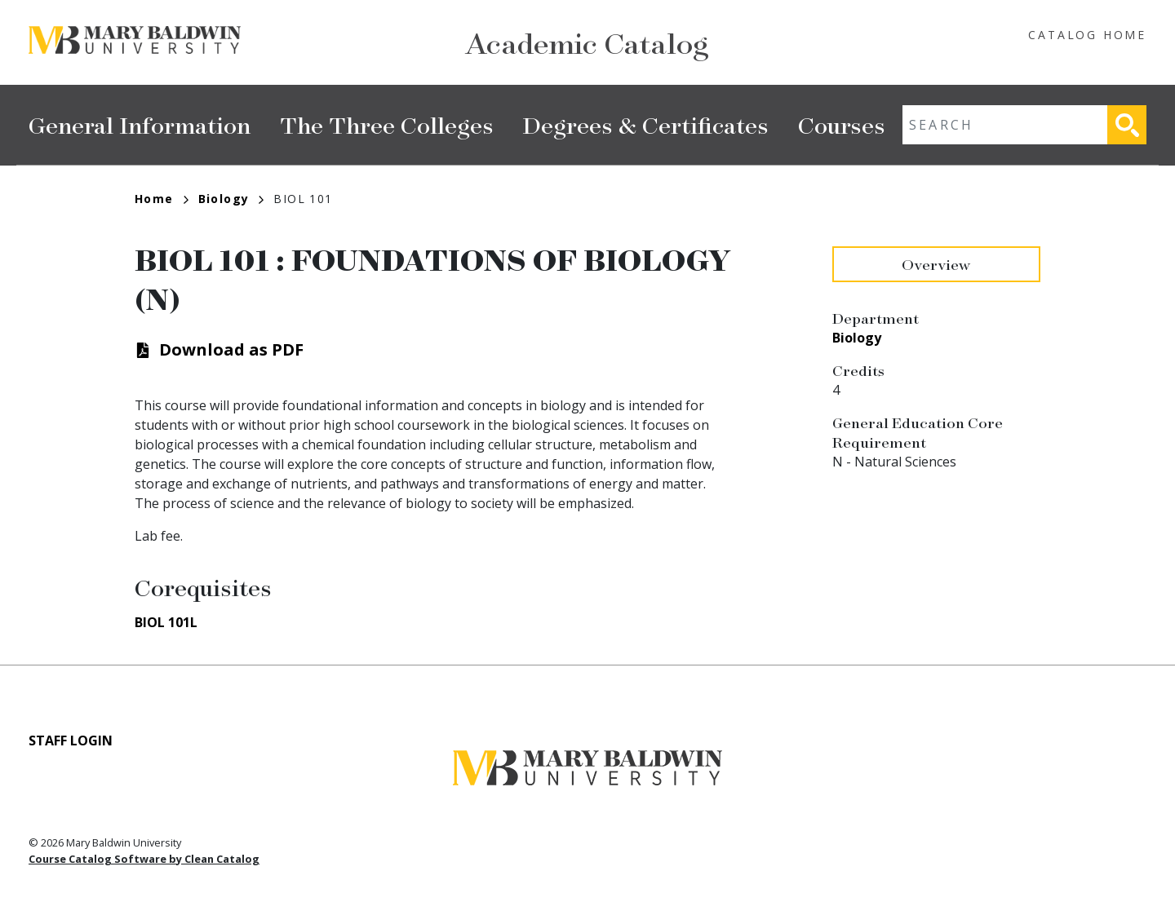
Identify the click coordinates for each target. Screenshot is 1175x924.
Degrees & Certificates (646, 124)
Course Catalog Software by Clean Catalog (144, 858)
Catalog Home (1087, 34)
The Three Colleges (387, 124)
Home (161, 198)
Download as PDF (231, 349)
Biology (231, 198)
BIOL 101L (166, 622)
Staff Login (71, 740)
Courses (841, 124)
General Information (140, 124)
